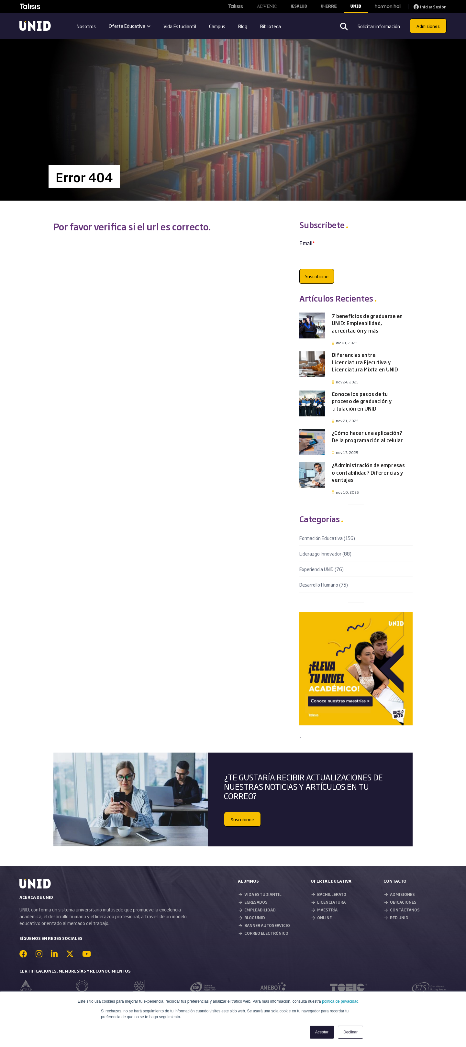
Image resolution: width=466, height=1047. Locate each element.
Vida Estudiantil (179, 26)
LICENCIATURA (331, 902)
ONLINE (324, 917)
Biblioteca (270, 26)
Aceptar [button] (321, 1032)
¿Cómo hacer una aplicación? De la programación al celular (367, 436)
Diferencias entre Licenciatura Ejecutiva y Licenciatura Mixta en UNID (365, 362)
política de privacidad (340, 1001)
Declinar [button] (350, 1032)
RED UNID (399, 917)
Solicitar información (379, 26)
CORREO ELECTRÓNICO (266, 933)
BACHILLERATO (331, 894)
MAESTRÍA (327, 910)
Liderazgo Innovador (325, 553)
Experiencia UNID (321, 569)
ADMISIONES (402, 894)
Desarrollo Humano (323, 584)
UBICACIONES (403, 902)
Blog (242, 26)
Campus (217, 26)
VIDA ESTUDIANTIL (263, 894)
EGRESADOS (256, 902)
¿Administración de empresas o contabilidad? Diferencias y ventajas (368, 472)
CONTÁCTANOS (405, 910)
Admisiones (428, 26)
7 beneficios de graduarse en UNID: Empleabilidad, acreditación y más (367, 323)
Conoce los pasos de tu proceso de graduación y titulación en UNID (362, 401)
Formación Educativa (327, 538)
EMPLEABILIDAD (260, 910)
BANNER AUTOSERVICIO (267, 925)
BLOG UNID (254, 917)
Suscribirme (242, 819)
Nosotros (86, 26)
